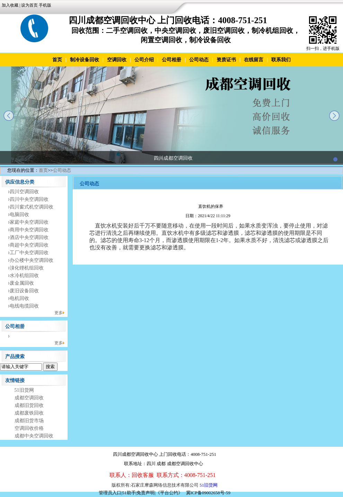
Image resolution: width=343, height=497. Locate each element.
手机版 (45, 5)
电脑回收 (19, 214)
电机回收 (19, 298)
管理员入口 (110, 492)
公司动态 (199, 59)
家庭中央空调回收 (29, 222)
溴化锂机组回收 (27, 267)
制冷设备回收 (84, 59)
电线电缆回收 (24, 306)
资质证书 (226, 59)
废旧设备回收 (24, 290)
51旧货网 (24, 390)
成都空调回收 (29, 397)
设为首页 (29, 5)
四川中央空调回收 (29, 199)
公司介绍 (144, 59)
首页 (57, 59)
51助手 (129, 492)
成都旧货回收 (29, 405)
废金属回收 (22, 283)
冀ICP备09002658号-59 (208, 492)
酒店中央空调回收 (29, 237)
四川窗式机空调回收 (31, 207)
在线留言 (253, 59)
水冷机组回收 (24, 275)
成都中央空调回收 (34, 435)
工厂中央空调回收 (29, 252)
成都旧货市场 (29, 420)
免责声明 (146, 492)
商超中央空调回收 (29, 245)
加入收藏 (10, 5)
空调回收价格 (29, 428)
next (334, 115)
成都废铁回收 (29, 413)
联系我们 (281, 59)
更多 (58, 312)
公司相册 (171, 59)
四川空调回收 (24, 191)
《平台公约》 (169, 492)
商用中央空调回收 (29, 229)
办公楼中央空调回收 (31, 260)
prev (8, 115)
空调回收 (116, 59)
